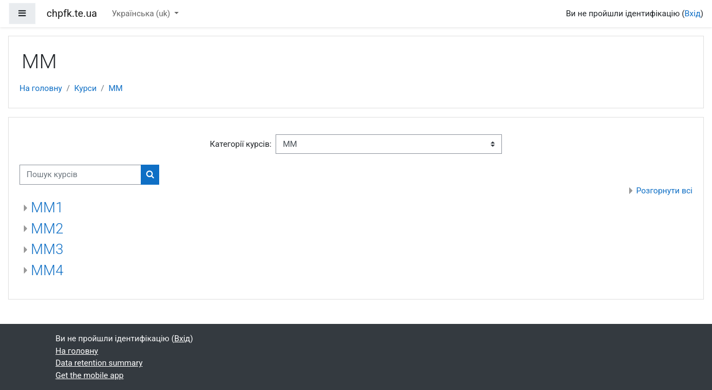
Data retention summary (99, 363)
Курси (85, 88)
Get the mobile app (90, 375)
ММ (116, 88)
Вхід (692, 13)
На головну (40, 88)
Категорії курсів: (241, 144)
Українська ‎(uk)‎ (142, 13)
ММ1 (47, 207)
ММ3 (47, 249)
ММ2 (47, 228)
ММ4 (47, 270)
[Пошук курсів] (80, 175)
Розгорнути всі (664, 191)
